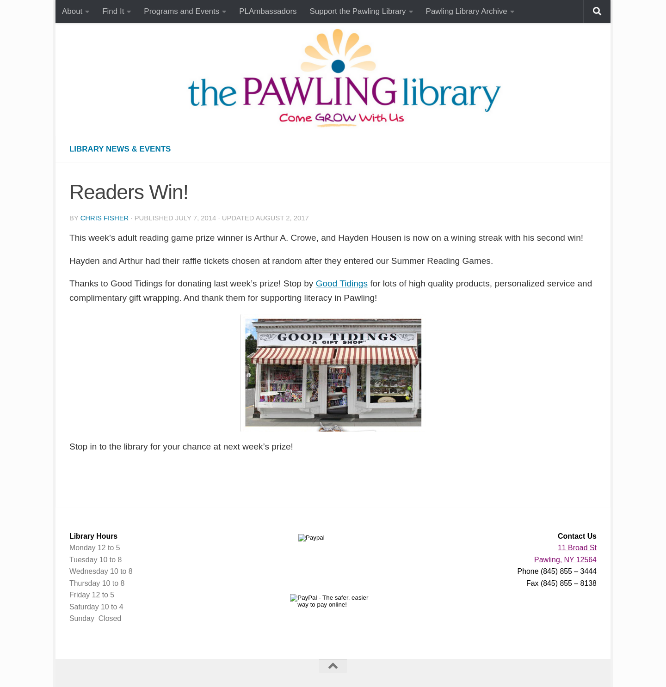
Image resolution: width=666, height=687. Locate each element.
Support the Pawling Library (358, 11)
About (72, 11)
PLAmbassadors (267, 11)
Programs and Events (181, 11)
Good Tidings (342, 283)
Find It (113, 11)
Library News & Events (120, 149)
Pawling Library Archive (466, 11)
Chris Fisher (104, 218)
